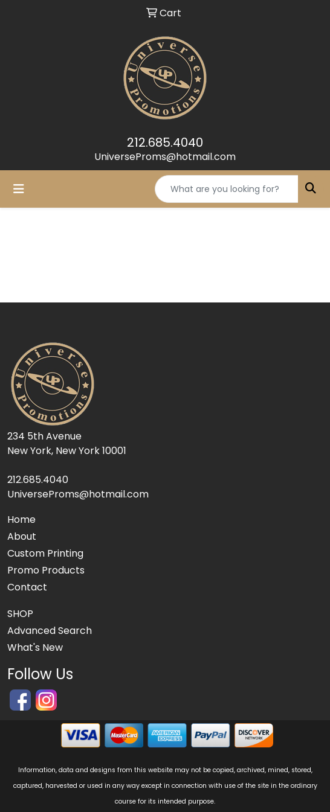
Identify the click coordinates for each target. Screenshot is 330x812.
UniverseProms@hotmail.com (165, 157)
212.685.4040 (165, 142)
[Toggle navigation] (18, 189)
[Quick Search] (227, 189)
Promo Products (46, 570)
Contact (27, 587)
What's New (35, 647)
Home (21, 519)
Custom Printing (45, 553)
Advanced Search (49, 631)
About (21, 536)
